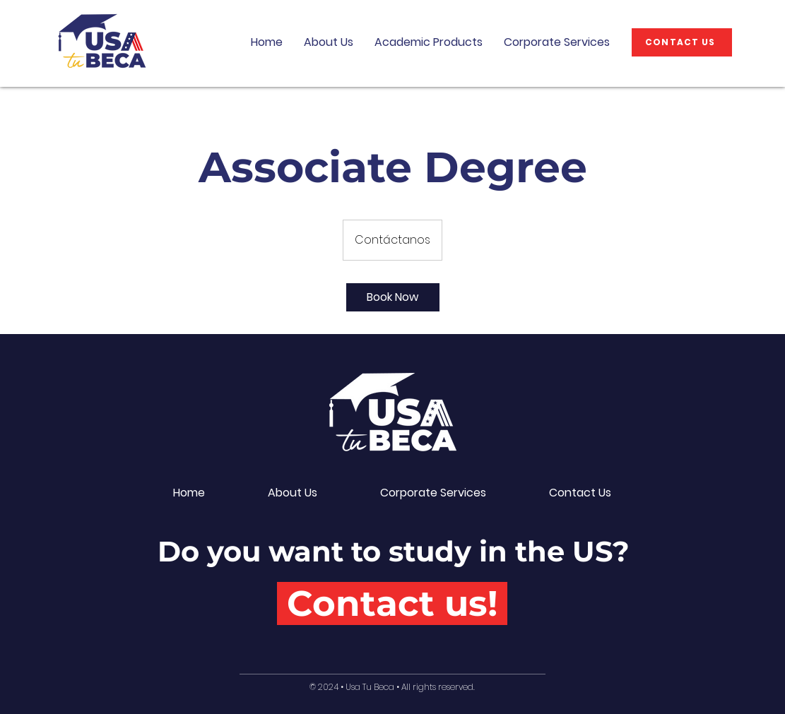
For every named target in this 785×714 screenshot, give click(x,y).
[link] (392, 297)
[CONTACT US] (682, 42)
